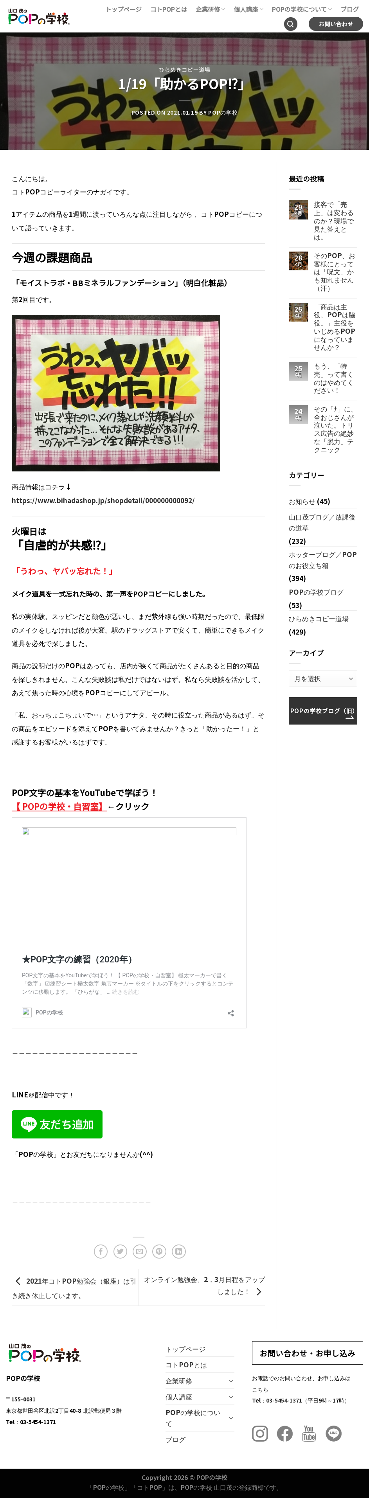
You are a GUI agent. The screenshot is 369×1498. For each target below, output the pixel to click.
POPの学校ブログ (316, 592)
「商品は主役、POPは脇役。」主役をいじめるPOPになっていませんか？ (334, 327)
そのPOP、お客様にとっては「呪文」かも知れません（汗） (334, 272)
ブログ (349, 9)
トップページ (123, 9)
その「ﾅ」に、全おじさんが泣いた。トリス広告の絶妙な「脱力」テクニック (335, 429)
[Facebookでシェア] (101, 1251)
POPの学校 (223, 112)
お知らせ (302, 501)
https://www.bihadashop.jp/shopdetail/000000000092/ (103, 500)
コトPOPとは (168, 9)
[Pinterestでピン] (159, 1251)
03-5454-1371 (284, 1400)
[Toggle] (231, 1381)
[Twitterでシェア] (120, 1251)
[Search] (291, 24)
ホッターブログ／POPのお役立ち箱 (323, 559)
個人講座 (248, 9)
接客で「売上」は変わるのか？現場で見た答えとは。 (334, 220)
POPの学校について (302, 9)
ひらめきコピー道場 (184, 70)
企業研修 (210, 9)
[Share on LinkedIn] (179, 1251)
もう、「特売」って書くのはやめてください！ (334, 378)
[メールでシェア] (140, 1251)
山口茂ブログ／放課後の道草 (322, 522)
